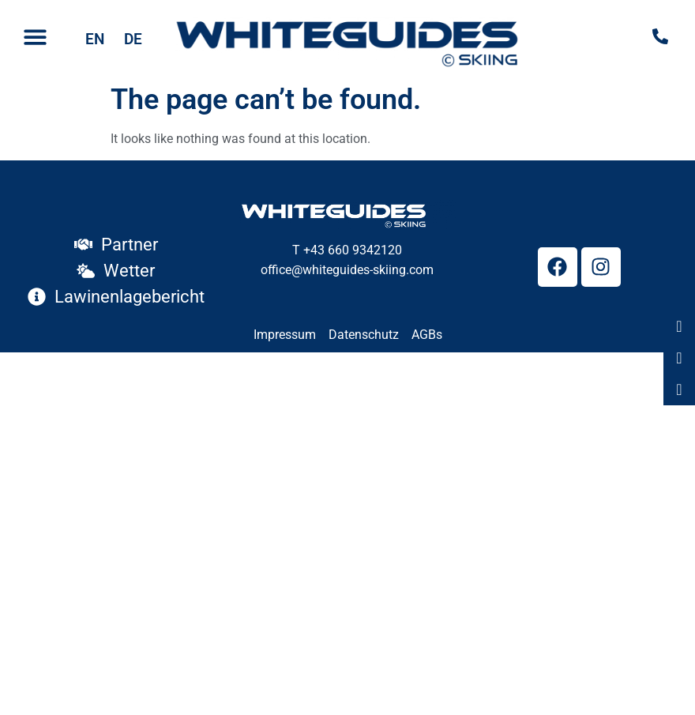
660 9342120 (363, 250)
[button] (35, 37)
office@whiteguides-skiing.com (347, 269)
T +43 (308, 250)
